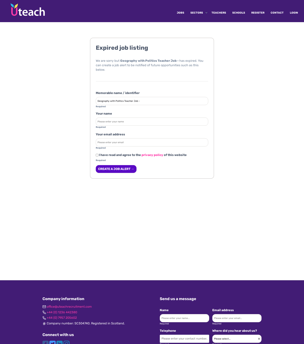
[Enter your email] (237, 318)
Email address (223, 310)
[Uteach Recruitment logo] (28, 9)
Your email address (110, 134)
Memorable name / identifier (118, 93)
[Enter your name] (152, 122)
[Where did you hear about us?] (237, 339)
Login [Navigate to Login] (294, 12)
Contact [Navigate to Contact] (277, 12)
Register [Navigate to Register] (257, 12)
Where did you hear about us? (234, 331)
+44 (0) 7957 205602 (62, 318)
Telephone (168, 331)
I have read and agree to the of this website (141, 155)
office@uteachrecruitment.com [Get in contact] (69, 306)
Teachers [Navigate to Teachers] (219, 12)
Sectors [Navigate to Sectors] (196, 12)
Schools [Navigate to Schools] (238, 12)
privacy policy (152, 155)
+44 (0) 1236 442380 (62, 312)
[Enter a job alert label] (152, 101)
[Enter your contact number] (184, 339)
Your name (104, 113)
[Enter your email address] (152, 142)
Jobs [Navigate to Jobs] (180, 12)
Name (164, 310)
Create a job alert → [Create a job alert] (116, 169)
